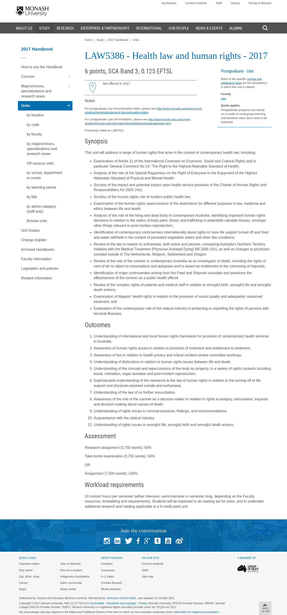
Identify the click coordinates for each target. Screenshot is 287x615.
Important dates (29, 563)
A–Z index (107, 576)
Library (235, 3)
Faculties (107, 563)
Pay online (26, 570)
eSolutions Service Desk (121, 598)
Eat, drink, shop (29, 576)
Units (46, 105)
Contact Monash (111, 582)
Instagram (107, 541)
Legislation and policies (39, 268)
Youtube (168, 541)
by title (32, 197)
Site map (147, 576)
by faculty (34, 134)
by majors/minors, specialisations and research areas (42, 149)
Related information (36, 278)
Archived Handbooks (37, 249)
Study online (68, 589)
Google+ (147, 541)
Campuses (108, 570)
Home (88, 40)
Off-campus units (40, 163)
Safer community (71, 582)
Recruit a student (71, 570)
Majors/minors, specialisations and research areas (46, 90)
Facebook (138, 541)
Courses (46, 76)
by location (35, 115)
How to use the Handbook (41, 67)
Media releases (111, 589)
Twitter (128, 541)
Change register (34, 240)
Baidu (179, 541)
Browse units (37, 221)
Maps (22, 589)
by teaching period (41, 187)
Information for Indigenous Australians (196, 612)
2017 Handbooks (118, 40)
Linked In (117, 541)
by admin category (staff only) (41, 209)
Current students (196, 3)
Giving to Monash (260, 3)
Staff (219, 3)
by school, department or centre (44, 175)
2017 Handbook (37, 49)
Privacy (143, 603)
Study (99, 40)
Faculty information (36, 259)
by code (33, 125)
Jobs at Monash (70, 563)
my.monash (168, 3)
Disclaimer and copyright (121, 603)
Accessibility (97, 603)
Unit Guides (30, 230)
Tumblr (157, 541)
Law (223, 98)
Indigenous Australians (74, 576)
